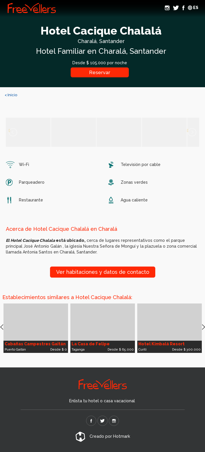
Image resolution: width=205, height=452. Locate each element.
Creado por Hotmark (102, 436)
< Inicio (11, 95)
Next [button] (203, 327)
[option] (35, 328)
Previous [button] (1, 327)
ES (193, 7)
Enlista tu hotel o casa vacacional (102, 401)
